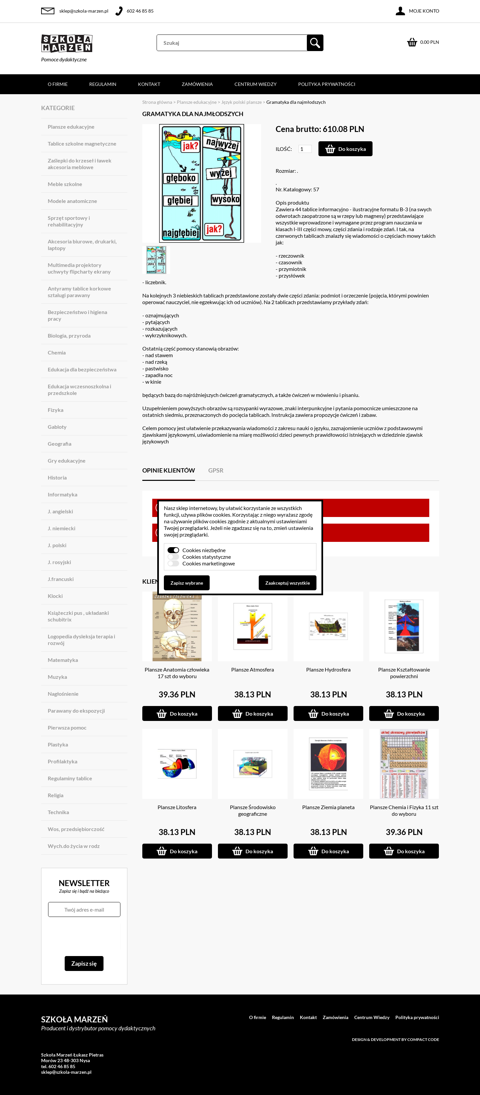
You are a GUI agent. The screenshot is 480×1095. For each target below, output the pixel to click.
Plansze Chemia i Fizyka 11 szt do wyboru (404, 810)
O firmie (58, 84)
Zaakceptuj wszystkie (287, 583)
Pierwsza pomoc (67, 727)
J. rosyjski (59, 562)
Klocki (55, 596)
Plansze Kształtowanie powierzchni (404, 672)
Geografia (59, 443)
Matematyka (63, 660)
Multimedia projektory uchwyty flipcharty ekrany (79, 268)
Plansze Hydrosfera (328, 669)
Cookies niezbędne (204, 550)
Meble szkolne (65, 184)
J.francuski (61, 579)
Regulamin (102, 84)
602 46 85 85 (140, 11)
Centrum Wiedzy (256, 84)
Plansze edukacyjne (71, 126)
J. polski (57, 545)
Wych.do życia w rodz (74, 846)
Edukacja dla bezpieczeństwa (82, 369)
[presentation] (84, 936)
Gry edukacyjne (67, 460)
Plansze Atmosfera (252, 669)
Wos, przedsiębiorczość (76, 829)
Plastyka (58, 744)
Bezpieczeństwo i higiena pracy (77, 315)
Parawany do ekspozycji (76, 710)
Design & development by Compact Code (395, 1039)
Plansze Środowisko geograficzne (253, 810)
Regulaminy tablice (70, 778)
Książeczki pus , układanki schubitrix (78, 616)
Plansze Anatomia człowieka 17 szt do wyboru (177, 672)
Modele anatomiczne (72, 201)
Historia (57, 477)
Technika (58, 812)
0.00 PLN (429, 42)
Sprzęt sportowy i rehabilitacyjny (69, 221)
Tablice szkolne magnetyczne (82, 143)
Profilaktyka (62, 761)
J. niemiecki (61, 528)
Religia (55, 795)
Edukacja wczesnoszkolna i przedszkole (79, 389)
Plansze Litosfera (177, 807)
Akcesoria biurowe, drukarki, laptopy (82, 244)
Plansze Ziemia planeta (328, 807)
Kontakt (149, 84)
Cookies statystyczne (206, 556)
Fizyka (55, 410)
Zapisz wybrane (187, 583)
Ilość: (284, 149)
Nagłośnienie (63, 693)
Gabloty (57, 426)
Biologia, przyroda (69, 335)
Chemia (57, 352)
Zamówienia (197, 84)
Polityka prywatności (326, 84)
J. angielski (60, 511)
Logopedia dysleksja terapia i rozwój (81, 639)
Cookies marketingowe (208, 563)
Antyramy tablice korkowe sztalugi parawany (79, 291)
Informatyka (62, 494)
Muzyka (57, 677)
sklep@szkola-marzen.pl (83, 11)
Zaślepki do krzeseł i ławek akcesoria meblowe (79, 163)
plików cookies (213, 514)
